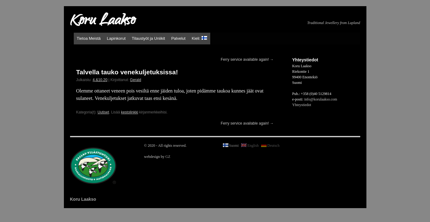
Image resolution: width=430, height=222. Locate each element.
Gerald (135, 80)
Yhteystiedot (301, 105)
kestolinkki (129, 112)
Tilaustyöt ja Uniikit (148, 38)
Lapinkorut (116, 38)
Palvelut (178, 38)
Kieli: (199, 38)
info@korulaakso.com (320, 99)
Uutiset (103, 112)
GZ (167, 156)
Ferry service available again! (247, 59)
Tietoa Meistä (89, 38)
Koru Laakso (102, 21)
